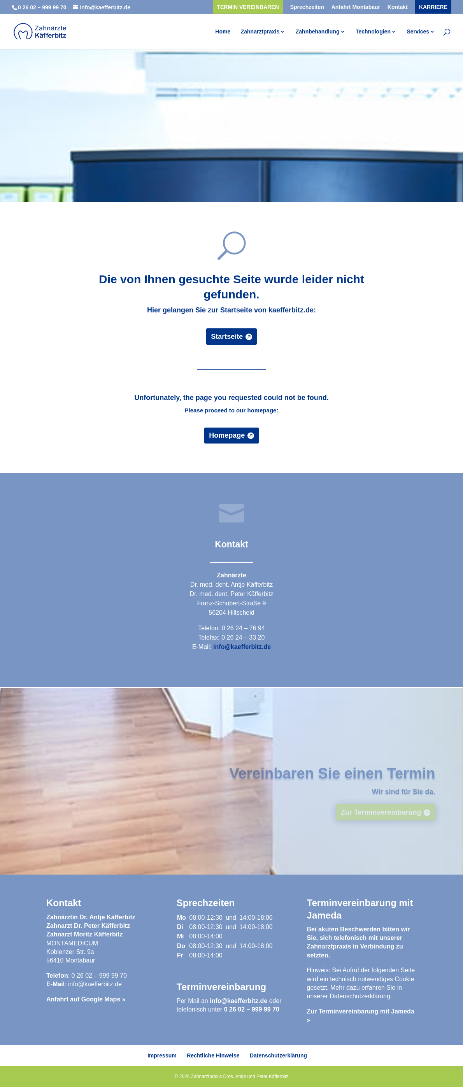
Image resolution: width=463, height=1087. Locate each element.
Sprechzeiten (307, 7)
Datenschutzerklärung (360, 996)
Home (222, 32)
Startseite (227, 336)
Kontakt (398, 7)
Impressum (162, 1055)
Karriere (433, 7)
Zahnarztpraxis (260, 32)
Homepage (227, 435)
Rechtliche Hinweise (213, 1055)
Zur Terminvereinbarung (381, 818)
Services (418, 32)
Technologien (373, 32)
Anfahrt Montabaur (355, 7)
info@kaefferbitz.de (242, 646)
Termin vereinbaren (248, 7)
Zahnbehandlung (318, 32)
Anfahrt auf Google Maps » (86, 999)
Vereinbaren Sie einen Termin (332, 779)
